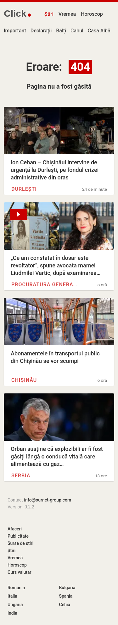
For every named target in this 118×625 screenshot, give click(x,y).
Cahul (76, 31)
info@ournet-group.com (47, 499)
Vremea (67, 14)
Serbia (21, 476)
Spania (66, 596)
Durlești (24, 189)
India (12, 613)
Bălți (61, 31)
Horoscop (92, 14)
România (16, 587)
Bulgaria (67, 587)
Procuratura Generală (44, 285)
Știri (48, 14)
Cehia (64, 604)
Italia (12, 596)
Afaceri (15, 528)
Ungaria (15, 604)
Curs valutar (19, 572)
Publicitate (18, 536)
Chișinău (24, 380)
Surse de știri (20, 543)
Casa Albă (99, 31)
